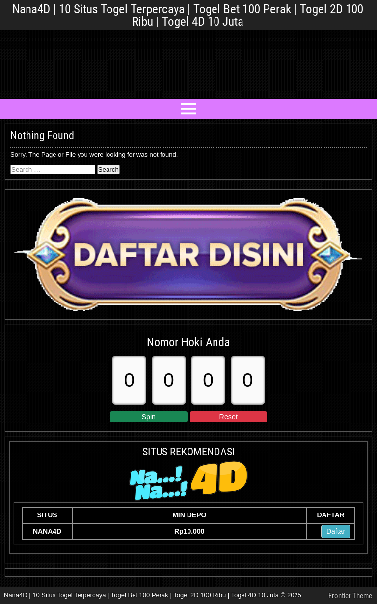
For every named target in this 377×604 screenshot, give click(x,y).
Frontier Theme (350, 595)
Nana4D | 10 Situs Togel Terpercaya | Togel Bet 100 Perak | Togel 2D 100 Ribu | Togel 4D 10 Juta (187, 15)
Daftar (335, 531)
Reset (228, 417)
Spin (148, 417)
